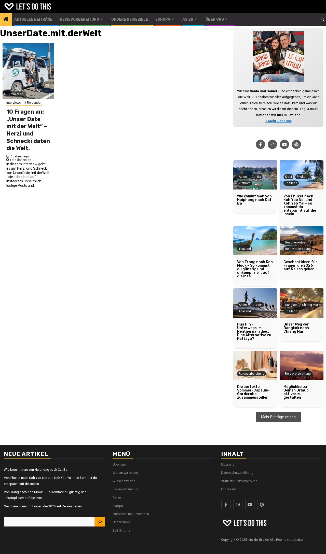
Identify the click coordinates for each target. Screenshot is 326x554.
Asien (187, 19)
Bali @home (121, 530)
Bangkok (291, 305)
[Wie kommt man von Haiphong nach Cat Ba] (255, 200)
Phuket (301, 177)
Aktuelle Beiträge (33, 19)
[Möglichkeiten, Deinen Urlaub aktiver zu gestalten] (301, 365)
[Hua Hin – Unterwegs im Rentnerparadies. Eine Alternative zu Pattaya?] (255, 332)
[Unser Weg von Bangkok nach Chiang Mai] (301, 328)
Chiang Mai (310, 305)
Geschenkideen (296, 242)
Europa (162, 19)
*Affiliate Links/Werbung (239, 481)
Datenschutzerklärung (237, 473)
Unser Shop (121, 522)
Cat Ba (256, 177)
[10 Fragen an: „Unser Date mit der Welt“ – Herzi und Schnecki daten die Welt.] (28, 71)
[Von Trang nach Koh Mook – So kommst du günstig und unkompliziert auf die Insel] (255, 240)
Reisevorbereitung (79, 19)
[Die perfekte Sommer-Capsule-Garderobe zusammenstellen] (255, 365)
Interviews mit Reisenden (24, 102)
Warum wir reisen (125, 473)
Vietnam (245, 183)
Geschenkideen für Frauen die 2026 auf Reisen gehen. (43, 506)
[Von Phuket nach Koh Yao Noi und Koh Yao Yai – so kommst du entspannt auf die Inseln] (301, 205)
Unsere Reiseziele (129, 19)
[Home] (6, 19)
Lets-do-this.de (20, 160)
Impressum (229, 489)
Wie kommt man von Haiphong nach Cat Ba (35, 469)
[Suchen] (99, 521)
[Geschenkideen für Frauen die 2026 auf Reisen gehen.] (301, 265)
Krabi (288, 177)
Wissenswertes (124, 481)
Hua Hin (257, 305)
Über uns (215, 19)
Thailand (291, 183)
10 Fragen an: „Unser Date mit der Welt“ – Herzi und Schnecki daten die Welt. (28, 130)
